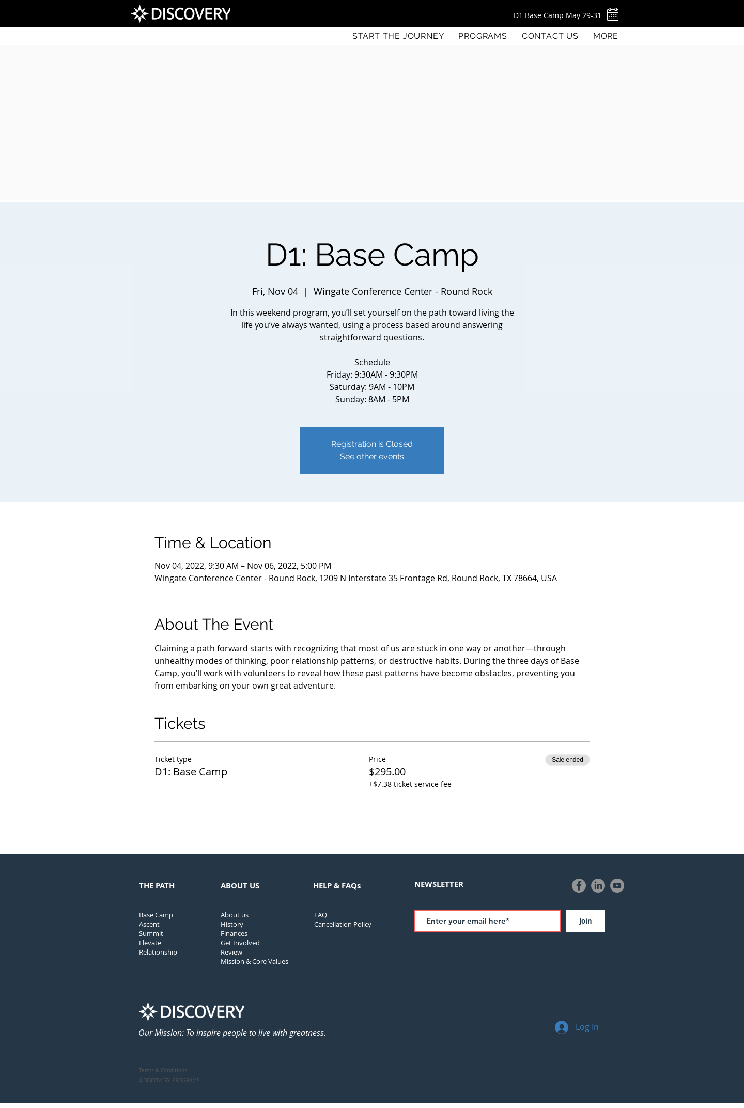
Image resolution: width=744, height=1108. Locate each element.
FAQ (320, 914)
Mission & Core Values (254, 961)
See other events (372, 456)
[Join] (585, 921)
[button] (482, 36)
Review (231, 952)
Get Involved (240, 942)
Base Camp (156, 914)
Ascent (149, 924)
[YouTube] (617, 886)
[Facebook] (579, 886)
